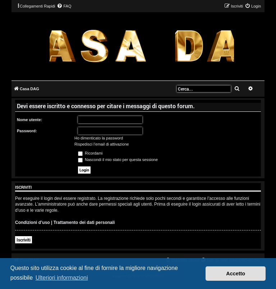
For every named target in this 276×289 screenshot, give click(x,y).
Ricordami (90, 153)
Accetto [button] (235, 273)
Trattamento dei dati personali (84, 222)
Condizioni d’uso (32, 222)
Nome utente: (29, 120)
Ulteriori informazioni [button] (62, 278)
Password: (27, 131)
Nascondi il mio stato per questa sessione (118, 159)
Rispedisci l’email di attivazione (101, 144)
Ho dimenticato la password (98, 138)
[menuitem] (64, 6)
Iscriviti (24, 240)
